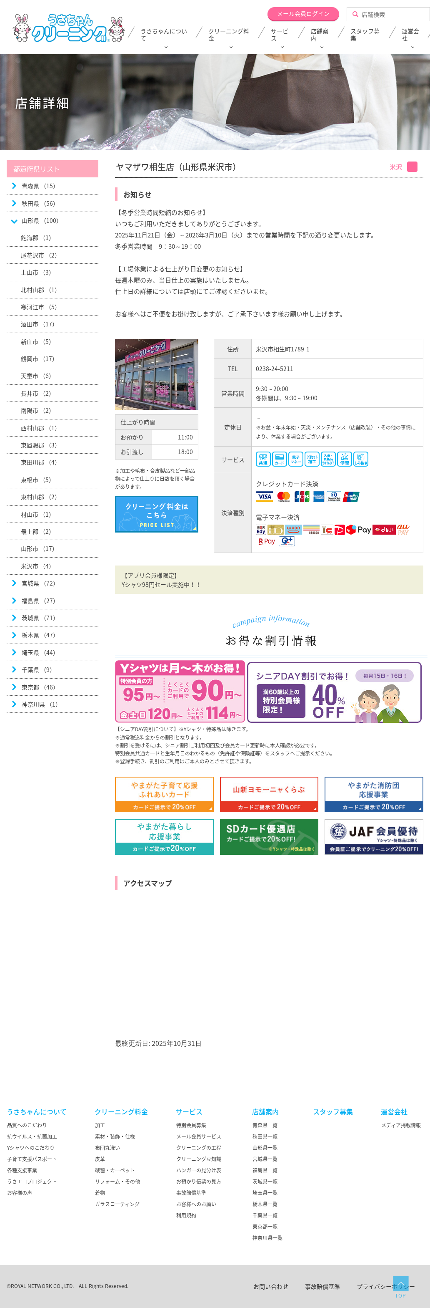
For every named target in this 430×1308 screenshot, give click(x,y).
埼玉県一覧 (265, 1193)
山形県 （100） (42, 220)
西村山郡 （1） (40, 428)
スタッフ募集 (365, 35)
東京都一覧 (265, 1226)
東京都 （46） (40, 687)
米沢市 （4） (38, 566)
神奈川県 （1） (41, 704)
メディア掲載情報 (401, 1125)
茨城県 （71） (40, 618)
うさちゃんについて (163, 35)
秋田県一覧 (265, 1136)
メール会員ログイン (303, 13)
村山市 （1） (38, 514)
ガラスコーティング (117, 1204)
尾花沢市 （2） (40, 255)
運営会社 (394, 1111)
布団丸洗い (107, 1147)
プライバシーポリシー (386, 1286)
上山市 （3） (38, 272)
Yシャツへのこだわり (31, 1147)
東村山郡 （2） (40, 496)
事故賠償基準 (191, 1193)
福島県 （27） (40, 600)
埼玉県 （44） (40, 652)
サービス (279, 35)
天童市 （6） (38, 375)
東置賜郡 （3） (40, 445)
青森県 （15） (40, 186)
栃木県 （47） (40, 635)
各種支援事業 (22, 1170)
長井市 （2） (38, 393)
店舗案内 (319, 35)
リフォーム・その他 (117, 1181)
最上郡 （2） (38, 531)
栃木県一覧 (265, 1204)
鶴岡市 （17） (39, 358)
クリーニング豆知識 (198, 1159)
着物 (100, 1193)
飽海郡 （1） (38, 237)
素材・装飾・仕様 (115, 1136)
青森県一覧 (265, 1125)
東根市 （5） (38, 479)
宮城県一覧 (265, 1159)
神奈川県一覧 (267, 1238)
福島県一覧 (265, 1170)
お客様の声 (19, 1193)
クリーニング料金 (228, 35)
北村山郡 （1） (40, 289)
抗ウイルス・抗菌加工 (32, 1136)
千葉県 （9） (38, 669)
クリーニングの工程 (198, 1147)
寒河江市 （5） (40, 307)
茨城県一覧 (265, 1181)
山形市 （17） (39, 548)
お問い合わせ (270, 1286)
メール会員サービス (198, 1136)
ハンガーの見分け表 (198, 1170)
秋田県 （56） (40, 203)
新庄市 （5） (38, 341)
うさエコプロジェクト (32, 1181)
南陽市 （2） (38, 410)
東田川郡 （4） (40, 462)
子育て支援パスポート (32, 1159)
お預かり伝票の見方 (198, 1181)
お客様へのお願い (196, 1204)
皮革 (100, 1159)
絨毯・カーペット (115, 1170)
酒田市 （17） (39, 324)
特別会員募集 (191, 1125)
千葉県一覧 (265, 1215)
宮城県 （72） (40, 583)
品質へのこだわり (27, 1125)
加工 (100, 1125)
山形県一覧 (265, 1147)
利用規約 (186, 1215)
